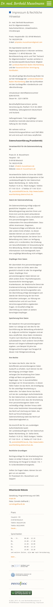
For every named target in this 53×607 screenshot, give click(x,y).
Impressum (40, 602)
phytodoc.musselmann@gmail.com (28, 42)
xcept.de (12, 498)
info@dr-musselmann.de (24, 166)
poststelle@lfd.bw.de (20, 191)
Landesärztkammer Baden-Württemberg (28, 65)
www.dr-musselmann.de (25, 169)
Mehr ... (13, 557)
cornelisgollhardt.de (17, 504)
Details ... (14, 528)
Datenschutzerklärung (27, 602)
